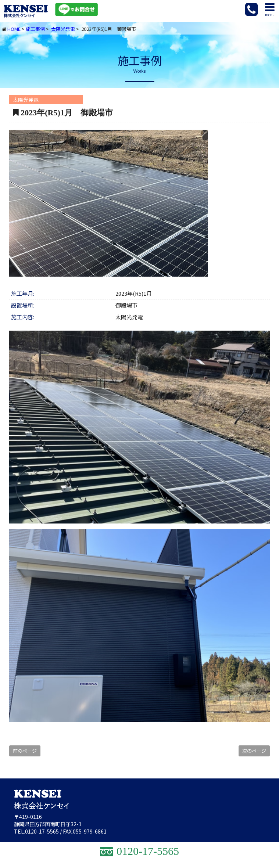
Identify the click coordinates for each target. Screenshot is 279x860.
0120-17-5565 (42, 831)
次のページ (254, 750)
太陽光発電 (63, 28)
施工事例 (35, 28)
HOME (14, 28)
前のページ (25, 750)
